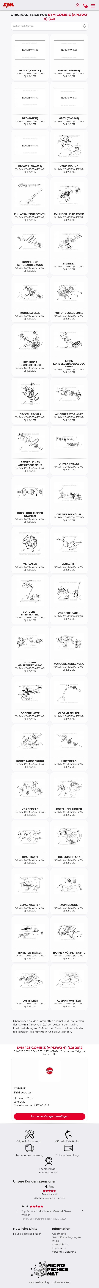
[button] (49, 1071)
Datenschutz (60, 1244)
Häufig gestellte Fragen (27, 1233)
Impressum (59, 1248)
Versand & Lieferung (64, 1251)
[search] (84, 26)
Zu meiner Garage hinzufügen (49, 1116)
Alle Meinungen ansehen (49, 1198)
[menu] (93, 5)
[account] (78, 5)
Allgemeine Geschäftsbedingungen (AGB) (66, 1237)
